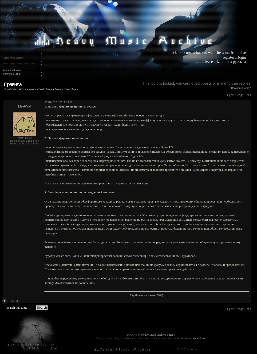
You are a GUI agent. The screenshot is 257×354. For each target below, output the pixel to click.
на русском (237, 62)
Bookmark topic (240, 88)
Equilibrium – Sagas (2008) (146, 295)
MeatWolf (24, 106)
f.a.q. (220, 62)
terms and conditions (193, 338)
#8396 (48, 102)
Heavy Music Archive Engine (158, 334)
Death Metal (45, 89)
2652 (29, 140)
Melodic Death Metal (66, 89)
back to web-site (208, 53)
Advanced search (13, 70)
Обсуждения (28, 89)
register (228, 57)
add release (204, 62)
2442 (29, 143)
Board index (10, 89)
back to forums (181, 53)
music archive (235, 53)
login (242, 57)
